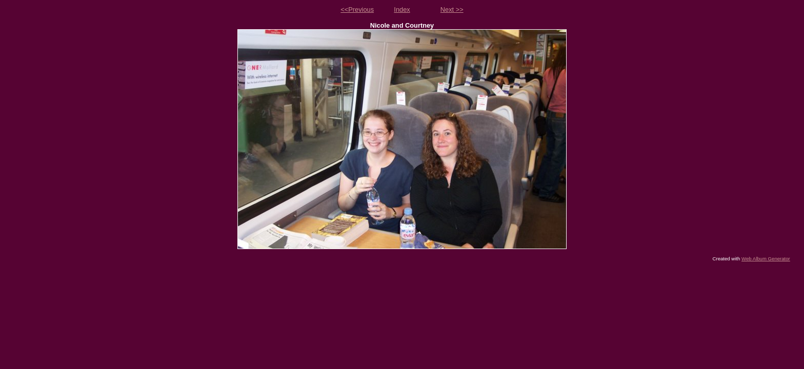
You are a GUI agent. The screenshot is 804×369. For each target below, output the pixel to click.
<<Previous (357, 9)
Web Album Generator (765, 258)
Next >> (452, 9)
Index (402, 9)
